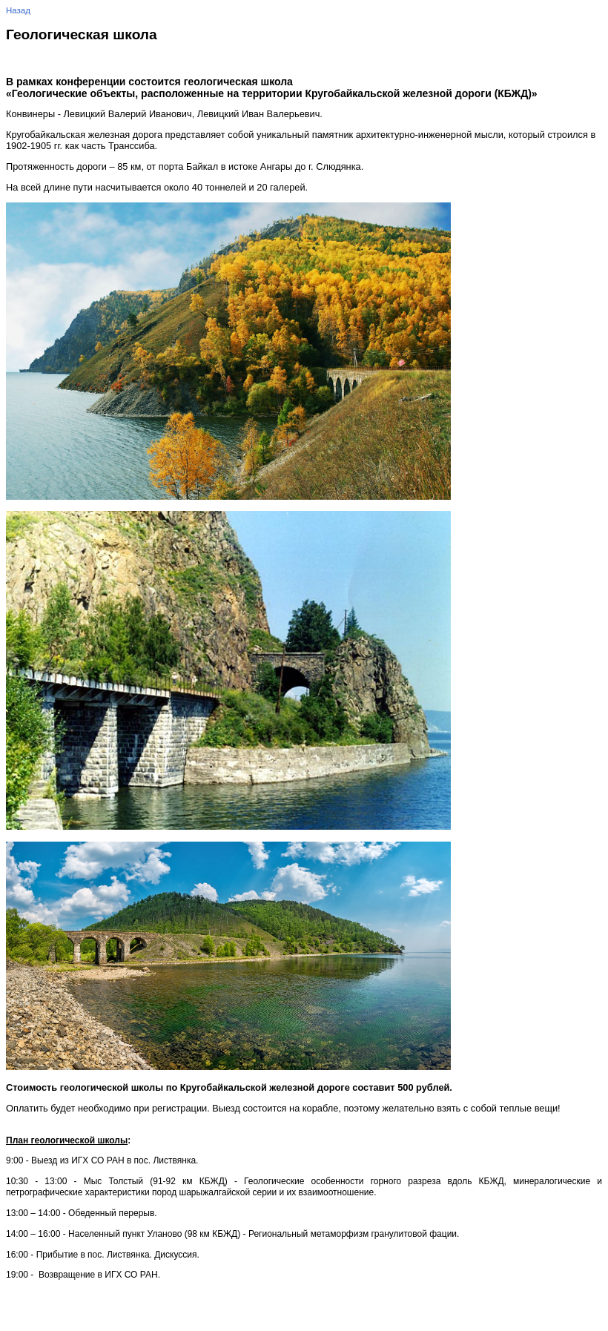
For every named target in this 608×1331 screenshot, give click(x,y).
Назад (18, 10)
